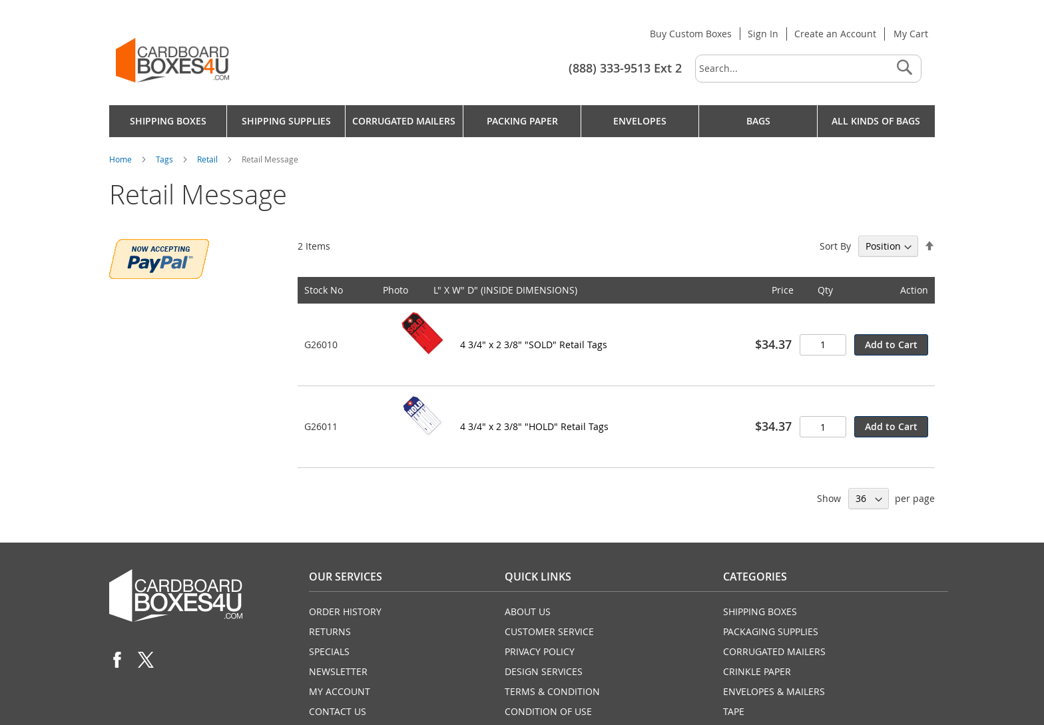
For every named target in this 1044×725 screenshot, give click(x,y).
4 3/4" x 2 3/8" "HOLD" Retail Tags (534, 426)
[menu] (522, 121)
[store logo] (172, 60)
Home (121, 159)
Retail (208, 159)
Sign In (763, 33)
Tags (165, 159)
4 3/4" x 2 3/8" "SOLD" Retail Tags (533, 344)
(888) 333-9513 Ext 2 (625, 68)
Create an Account (835, 33)
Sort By (835, 246)
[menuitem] (167, 121)
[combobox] (808, 69)
